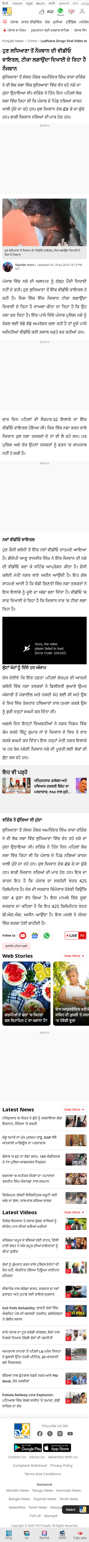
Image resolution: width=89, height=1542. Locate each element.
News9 (17, 3)
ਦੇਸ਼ (47, 22)
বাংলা (75, 3)
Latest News (18, 1109)
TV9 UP (35, 1515)
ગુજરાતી (64, 3)
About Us (37, 1456)
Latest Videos (19, 1212)
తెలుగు (40, 3)
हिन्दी (5, 3)
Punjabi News (13, 41)
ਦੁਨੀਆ (57, 22)
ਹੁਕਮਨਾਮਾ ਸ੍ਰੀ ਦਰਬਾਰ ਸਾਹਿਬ (50, 30)
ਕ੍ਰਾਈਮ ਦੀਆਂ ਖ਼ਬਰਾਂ (16, 946)
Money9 (50, 1515)
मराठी (52, 3)
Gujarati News (45, 1498)
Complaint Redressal (30, 1465)
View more (74, 1109)
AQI (50, 11)
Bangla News (19, 1498)
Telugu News (42, 1490)
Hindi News (68, 1498)
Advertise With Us (62, 1456)
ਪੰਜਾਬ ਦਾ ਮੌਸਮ (17, 30)
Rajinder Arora (24, 265)
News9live (17, 1507)
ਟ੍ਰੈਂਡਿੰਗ (71, 22)
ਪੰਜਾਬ (14, 22)
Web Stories (17, 955)
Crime (32, 41)
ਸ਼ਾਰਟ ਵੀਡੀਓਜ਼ (31, 22)
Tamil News (37, 1507)
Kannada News (68, 1490)
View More (74, 955)
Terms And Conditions (43, 1473)
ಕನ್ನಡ (29, 3)
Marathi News (17, 1490)
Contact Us (17, 1456)
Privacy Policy (61, 1465)
